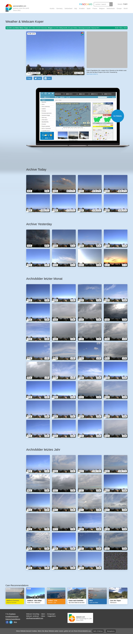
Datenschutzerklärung (13, 619)
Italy (75, 8)
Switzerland (68, 8)
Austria (52, 8)
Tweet (39, 78)
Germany (59, 8)
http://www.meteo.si (92, 74)
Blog (15, 622)
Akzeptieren (111, 631)
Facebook (7, 622)
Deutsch (120, 4)
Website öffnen (74, 116)
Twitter (11, 622)
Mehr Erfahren (98, 631)
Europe (119, 8)
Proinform (12, 614)
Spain (89, 8)
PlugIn (29, 78)
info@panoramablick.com (34, 618)
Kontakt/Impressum (12, 616)
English (125, 4)
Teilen (49, 78)
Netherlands (111, 8)
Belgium (102, 8)
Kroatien (82, 8)
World (125, 8)
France (95, 8)
